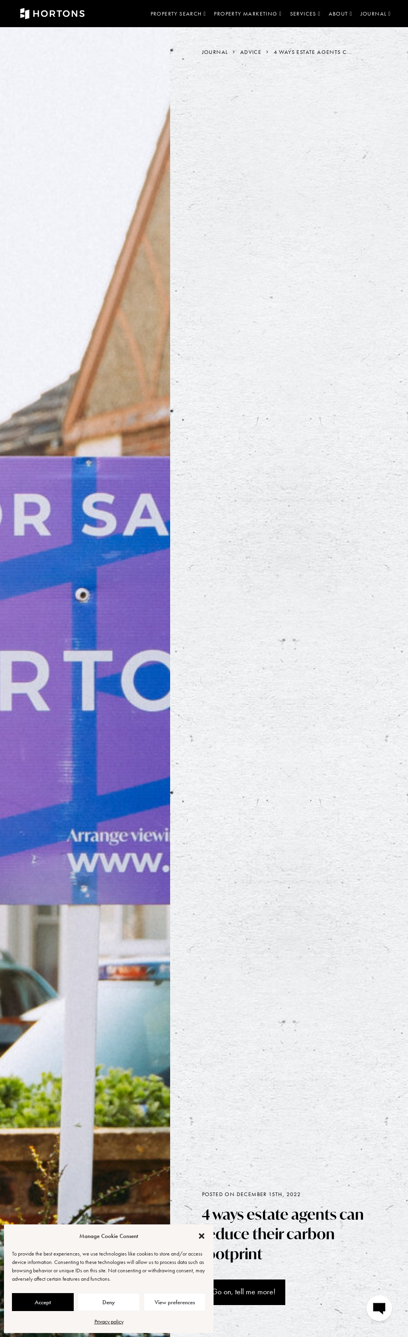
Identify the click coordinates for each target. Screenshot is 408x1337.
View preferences (175, 1302)
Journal (376, 13)
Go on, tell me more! (244, 1291)
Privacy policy (109, 1321)
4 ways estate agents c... (313, 51)
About (341, 13)
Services (305, 13)
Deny (108, 1302)
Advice (250, 51)
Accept (43, 1302)
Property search (178, 13)
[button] (202, 1236)
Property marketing (248, 13)
